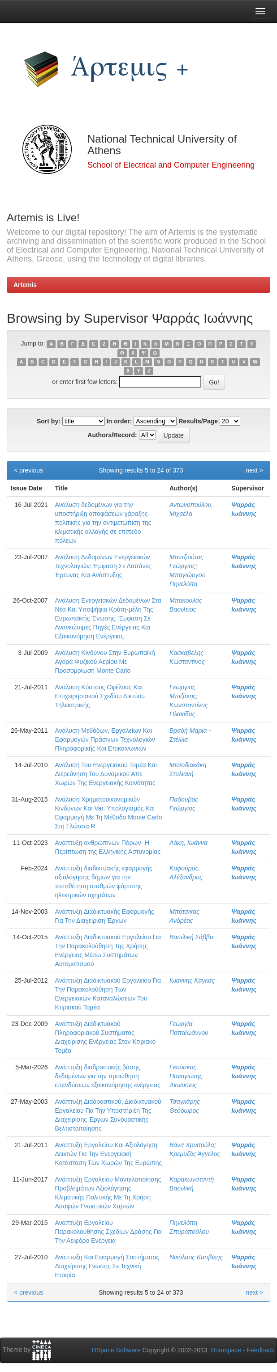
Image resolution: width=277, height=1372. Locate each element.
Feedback (260, 1350)
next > (254, 470)
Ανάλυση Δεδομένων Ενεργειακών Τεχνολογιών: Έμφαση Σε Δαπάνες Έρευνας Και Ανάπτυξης (103, 565)
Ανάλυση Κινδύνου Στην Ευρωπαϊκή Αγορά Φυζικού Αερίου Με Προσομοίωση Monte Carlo (105, 661)
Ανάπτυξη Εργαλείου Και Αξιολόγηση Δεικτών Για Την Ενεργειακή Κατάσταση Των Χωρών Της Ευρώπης (108, 1153)
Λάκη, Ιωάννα (188, 842)
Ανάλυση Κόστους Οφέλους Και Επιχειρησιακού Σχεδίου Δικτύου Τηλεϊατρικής (100, 696)
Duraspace (226, 1350)
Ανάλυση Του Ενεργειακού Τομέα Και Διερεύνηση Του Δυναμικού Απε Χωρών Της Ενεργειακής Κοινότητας (106, 773)
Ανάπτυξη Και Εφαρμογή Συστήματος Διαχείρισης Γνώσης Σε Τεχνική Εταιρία (107, 1266)
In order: (119, 421)
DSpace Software (116, 1350)
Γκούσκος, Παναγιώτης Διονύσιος (186, 1076)
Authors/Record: (112, 435)
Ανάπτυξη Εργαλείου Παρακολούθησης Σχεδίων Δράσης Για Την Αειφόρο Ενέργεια (108, 1231)
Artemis (25, 284)
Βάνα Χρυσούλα (191, 1144)
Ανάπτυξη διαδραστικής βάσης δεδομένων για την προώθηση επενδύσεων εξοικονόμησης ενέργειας (107, 1076)
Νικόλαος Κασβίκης (196, 1257)
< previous (28, 470)
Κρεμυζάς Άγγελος (194, 1153)
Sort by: (49, 421)
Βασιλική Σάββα (191, 937)
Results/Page (198, 421)
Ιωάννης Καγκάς (192, 980)
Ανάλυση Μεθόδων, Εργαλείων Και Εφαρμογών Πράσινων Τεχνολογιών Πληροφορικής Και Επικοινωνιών (105, 739)
